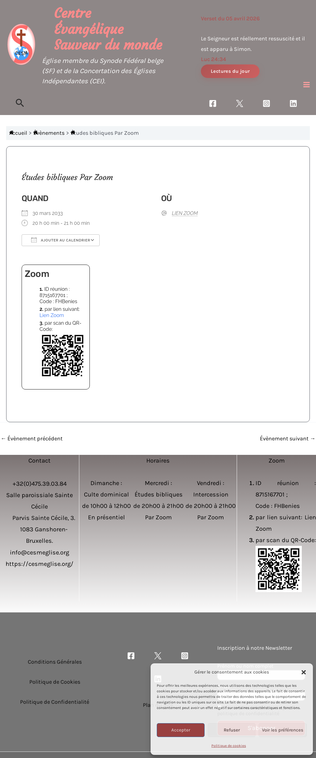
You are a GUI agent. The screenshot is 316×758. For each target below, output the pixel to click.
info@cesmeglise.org (39, 552)
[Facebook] (212, 103)
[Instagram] (266, 103)
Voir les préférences (282, 730)
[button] (304, 672)
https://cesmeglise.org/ (39, 563)
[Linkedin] (293, 103)
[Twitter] (239, 103)
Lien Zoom (52, 315)
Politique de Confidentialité (54, 701)
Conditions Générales (55, 661)
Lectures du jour (230, 71)
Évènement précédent (32, 438)
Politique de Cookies (54, 681)
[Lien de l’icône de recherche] (19, 103)
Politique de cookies (228, 746)
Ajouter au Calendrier (60, 240)
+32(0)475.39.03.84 (40, 483)
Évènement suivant (287, 438)
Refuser (232, 730)
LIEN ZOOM (185, 213)
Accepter (180, 730)
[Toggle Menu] (306, 84)
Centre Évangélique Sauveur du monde (108, 29)
